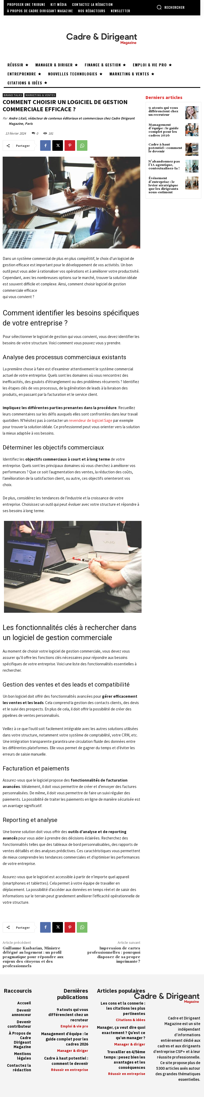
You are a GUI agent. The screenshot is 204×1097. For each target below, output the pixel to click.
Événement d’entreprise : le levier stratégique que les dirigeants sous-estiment (163, 185)
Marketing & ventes (40, 95)
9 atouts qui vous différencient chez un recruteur (163, 111)
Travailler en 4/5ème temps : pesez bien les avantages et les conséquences (124, 1059)
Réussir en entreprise (69, 1070)
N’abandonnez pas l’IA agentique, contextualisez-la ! (164, 165)
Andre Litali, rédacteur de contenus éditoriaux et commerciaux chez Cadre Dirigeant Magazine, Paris (72, 121)
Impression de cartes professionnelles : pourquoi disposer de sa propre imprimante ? (113, 955)
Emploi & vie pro (74, 1026)
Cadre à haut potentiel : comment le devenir (165, 148)
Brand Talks (13, 95)
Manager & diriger (72, 1050)
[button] (170, 7)
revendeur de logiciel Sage (90, 420)
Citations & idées (130, 1020)
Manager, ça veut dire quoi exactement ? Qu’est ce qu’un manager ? (121, 1033)
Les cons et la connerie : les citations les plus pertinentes (123, 1009)
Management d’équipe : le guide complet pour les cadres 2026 (163, 130)
